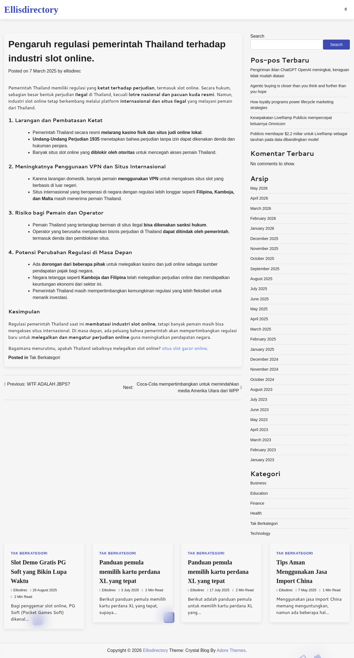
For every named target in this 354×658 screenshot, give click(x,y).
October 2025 (262, 258)
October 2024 (262, 379)
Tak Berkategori (44, 357)
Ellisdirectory (31, 9)
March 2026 (260, 208)
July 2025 (258, 289)
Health (256, 513)
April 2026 (259, 198)
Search (257, 36)
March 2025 (260, 329)
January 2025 (262, 349)
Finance (257, 503)
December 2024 (264, 359)
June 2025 (259, 299)
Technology (260, 533)
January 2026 (262, 228)
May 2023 (259, 419)
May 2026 (259, 188)
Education (259, 493)
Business (258, 483)
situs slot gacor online (184, 348)
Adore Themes (231, 650)
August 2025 (261, 279)
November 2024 (264, 369)
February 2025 (263, 339)
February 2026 (263, 218)
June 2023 (259, 409)
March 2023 (260, 440)
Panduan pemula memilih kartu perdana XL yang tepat (129, 571)
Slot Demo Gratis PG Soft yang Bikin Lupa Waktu (39, 571)
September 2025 (264, 269)
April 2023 (259, 429)
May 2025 (259, 309)
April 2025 (259, 319)
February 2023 (263, 450)
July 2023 (258, 399)
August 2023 (261, 389)
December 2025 (264, 238)
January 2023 (262, 460)
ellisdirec (72, 71)
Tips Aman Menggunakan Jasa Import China (301, 571)
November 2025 (264, 248)
